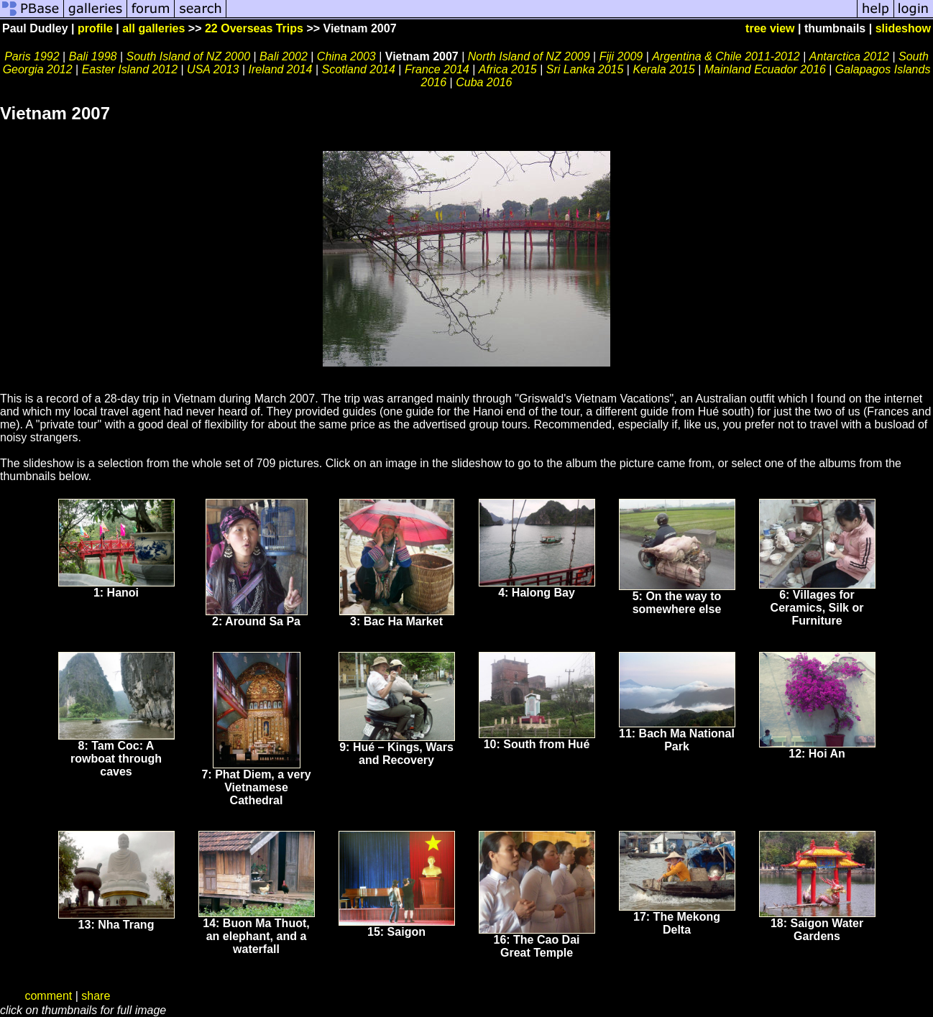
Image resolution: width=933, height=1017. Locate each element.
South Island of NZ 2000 (188, 56)
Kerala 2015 (663, 69)
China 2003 (346, 56)
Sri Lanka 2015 (585, 69)
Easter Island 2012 (130, 69)
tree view (769, 28)
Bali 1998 (93, 56)
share (95, 996)
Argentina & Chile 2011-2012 (725, 56)
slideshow (903, 28)
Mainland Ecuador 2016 (765, 69)
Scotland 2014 (358, 69)
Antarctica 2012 (851, 56)
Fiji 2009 (621, 56)
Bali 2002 (283, 56)
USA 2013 (213, 69)
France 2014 (437, 69)
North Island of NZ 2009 (529, 56)
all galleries (153, 28)
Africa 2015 (508, 69)
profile (95, 28)
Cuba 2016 (484, 82)
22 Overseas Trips (254, 28)
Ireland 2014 (282, 69)
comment (48, 996)
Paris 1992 (32, 56)
